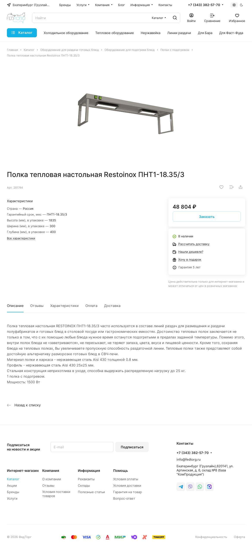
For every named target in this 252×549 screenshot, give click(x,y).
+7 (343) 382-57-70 (204, 5)
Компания (50, 470)
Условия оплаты (125, 479)
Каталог (13, 479)
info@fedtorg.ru (189, 459)
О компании (51, 479)
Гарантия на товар (127, 492)
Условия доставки (127, 485)
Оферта (239, 537)
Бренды (13, 492)
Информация (89, 470)
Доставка (112, 305)
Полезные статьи (91, 492)
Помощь (120, 470)
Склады (84, 485)
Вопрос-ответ (124, 498)
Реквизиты (86, 479)
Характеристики (64, 305)
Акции (12, 485)
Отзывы (37, 305)
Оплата (91, 305)
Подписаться (132, 447)
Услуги (12, 498)
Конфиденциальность (211, 537)
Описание (15, 305)
